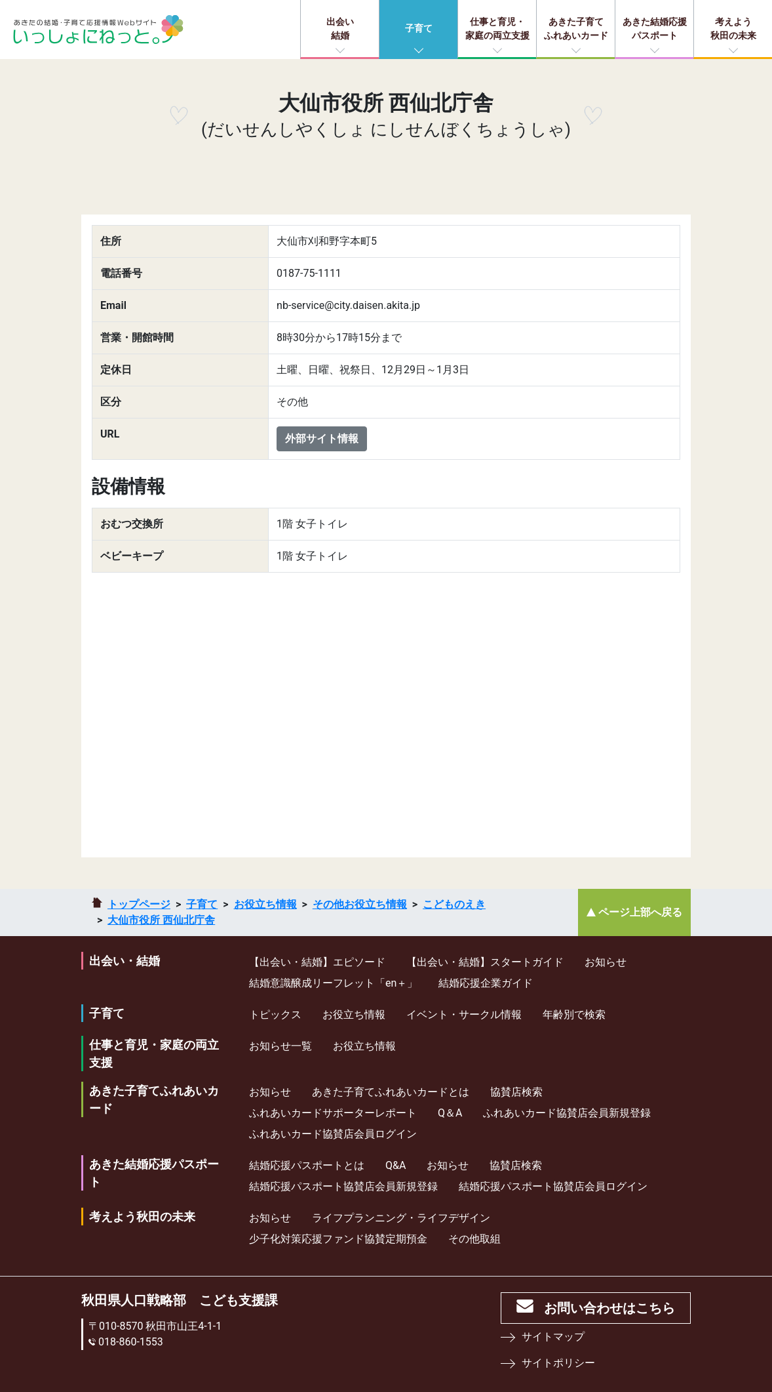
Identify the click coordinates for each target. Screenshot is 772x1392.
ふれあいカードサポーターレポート (333, 1113)
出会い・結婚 (124, 961)
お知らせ (606, 962)
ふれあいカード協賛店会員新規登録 (567, 1113)
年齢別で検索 (574, 1014)
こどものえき (454, 904)
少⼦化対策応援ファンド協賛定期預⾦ (338, 1239)
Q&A (395, 1165)
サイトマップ (553, 1336)
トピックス (275, 1014)
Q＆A (450, 1113)
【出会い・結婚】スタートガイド (485, 962)
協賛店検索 (516, 1092)
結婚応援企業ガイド (485, 983)
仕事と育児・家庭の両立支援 (497, 28)
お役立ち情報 (265, 904)
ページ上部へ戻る (640, 912)
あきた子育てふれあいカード (576, 28)
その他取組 (474, 1239)
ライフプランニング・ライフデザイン (401, 1218)
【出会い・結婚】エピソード (317, 962)
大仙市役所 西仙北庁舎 (161, 920)
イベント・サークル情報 (464, 1014)
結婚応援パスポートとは (306, 1165)
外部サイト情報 (321, 438)
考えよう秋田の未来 (733, 28)
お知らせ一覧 (280, 1046)
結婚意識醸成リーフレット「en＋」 (333, 983)
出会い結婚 (340, 28)
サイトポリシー (558, 1363)
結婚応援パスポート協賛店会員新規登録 (343, 1186)
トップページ (138, 904)
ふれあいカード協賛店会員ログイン (333, 1134)
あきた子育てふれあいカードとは (390, 1092)
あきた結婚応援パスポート (655, 28)
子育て (419, 28)
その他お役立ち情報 (360, 904)
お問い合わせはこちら (609, 1308)
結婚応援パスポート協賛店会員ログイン (553, 1186)
